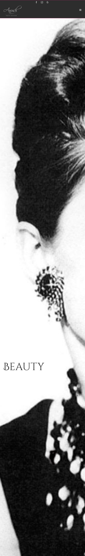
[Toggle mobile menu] (80, 10)
